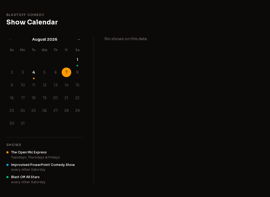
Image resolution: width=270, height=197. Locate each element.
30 (11, 123)
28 (66, 110)
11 (33, 85)
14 (67, 85)
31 (23, 123)
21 (66, 97)
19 (45, 97)
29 (77, 110)
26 (44, 110)
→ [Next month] (79, 39)
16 (12, 97)
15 (77, 85)
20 (55, 97)
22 (77, 97)
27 (55, 110)
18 (34, 97)
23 (12, 110)
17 (23, 97)
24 (22, 110)
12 (45, 85)
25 (33, 110)
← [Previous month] (11, 39)
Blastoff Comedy (25, 15)
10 (23, 85)
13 (56, 85)
